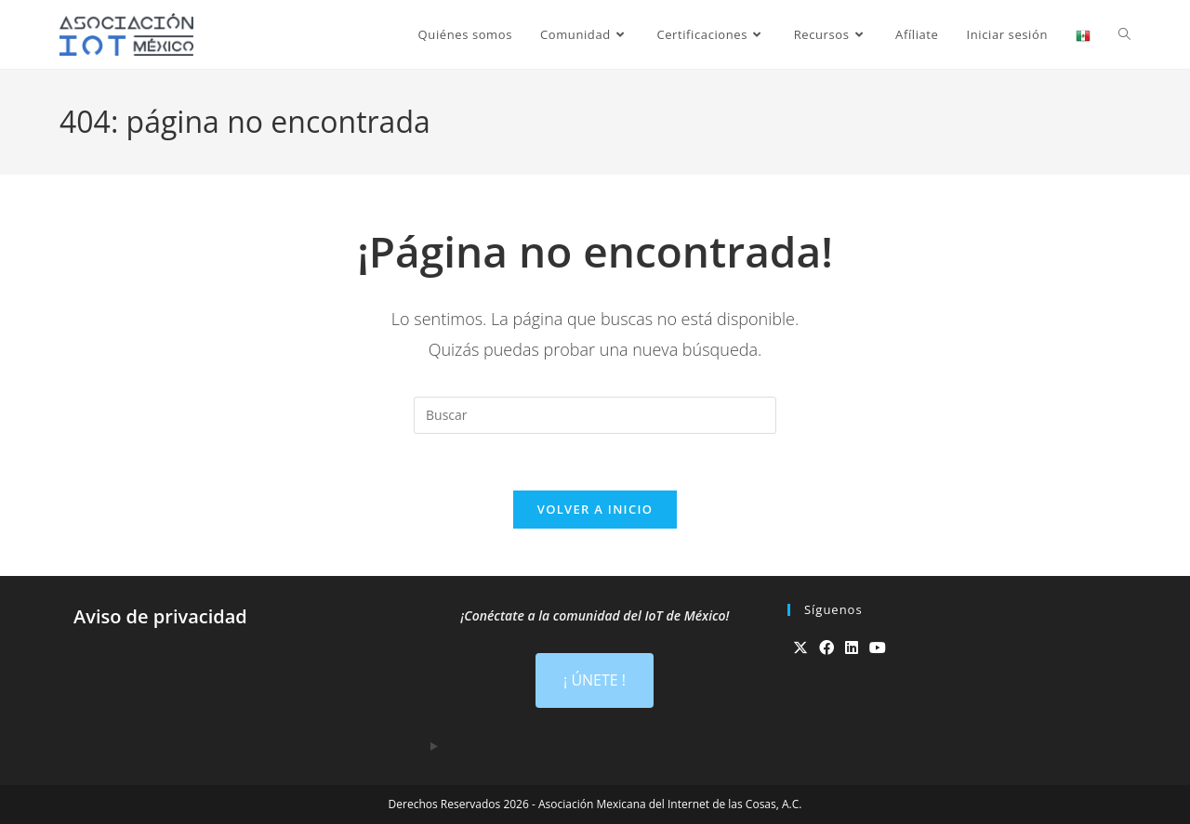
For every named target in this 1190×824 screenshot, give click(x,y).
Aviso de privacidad (160, 616)
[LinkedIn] (851, 647)
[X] (800, 647)
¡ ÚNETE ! (594, 680)
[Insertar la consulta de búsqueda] (595, 415)
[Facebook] (826, 647)
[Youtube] (877, 647)
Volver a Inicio (595, 509)
